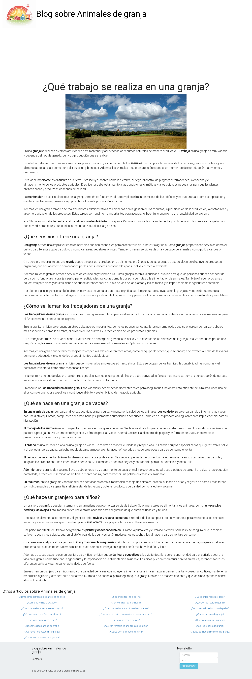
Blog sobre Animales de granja (91, 14)
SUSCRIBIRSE (189, 666)
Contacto (36, 658)
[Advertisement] (126, 53)
